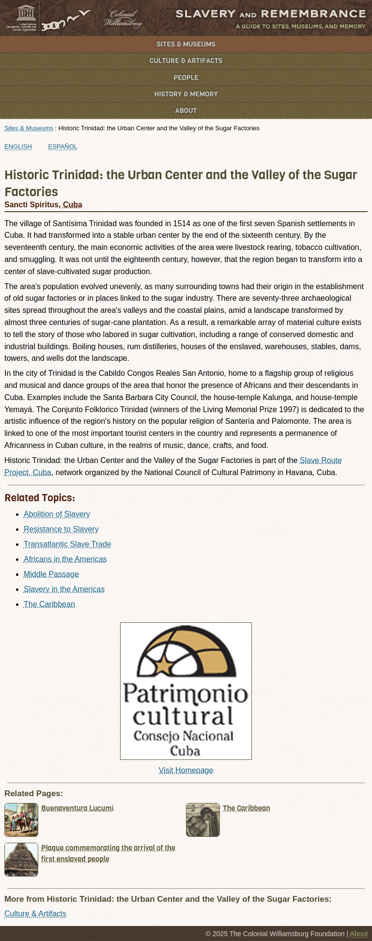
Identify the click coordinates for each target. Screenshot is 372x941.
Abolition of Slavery (57, 514)
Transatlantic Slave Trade (67, 544)
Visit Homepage (186, 770)
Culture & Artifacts (186, 60)
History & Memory (186, 94)
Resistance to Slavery (61, 529)
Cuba (72, 205)
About (186, 110)
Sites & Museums (186, 44)
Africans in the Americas (65, 559)
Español (63, 146)
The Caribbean (49, 604)
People (186, 77)
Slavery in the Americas (64, 589)
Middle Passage (51, 574)
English (18, 146)
